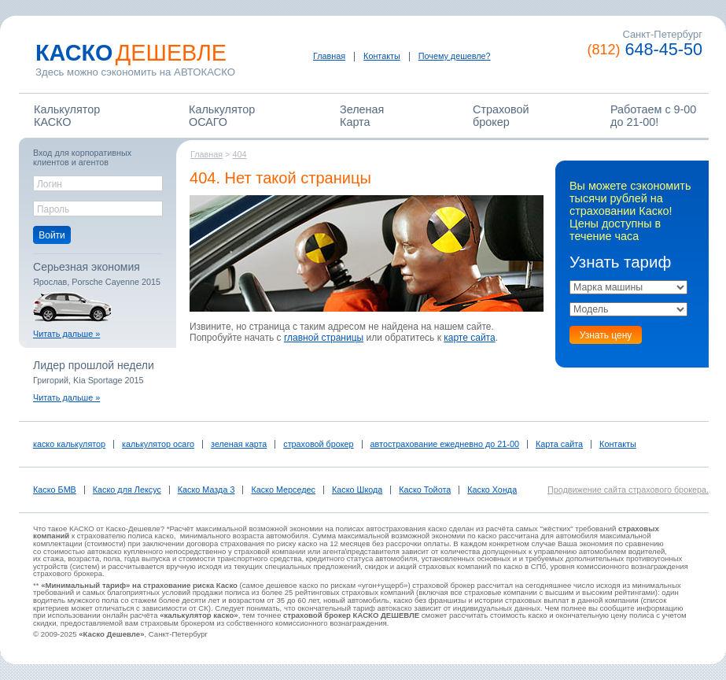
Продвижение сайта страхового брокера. (628, 489)
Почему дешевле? (454, 56)
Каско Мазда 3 (206, 489)
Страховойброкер (501, 115)
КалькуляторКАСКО (67, 115)
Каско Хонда (492, 489)
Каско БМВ (54, 489)
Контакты (381, 56)
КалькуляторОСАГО (222, 115)
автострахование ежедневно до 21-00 (444, 444)
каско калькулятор (69, 444)
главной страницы (323, 337)
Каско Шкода (357, 489)
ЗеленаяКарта (362, 115)
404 (239, 154)
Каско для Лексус (127, 489)
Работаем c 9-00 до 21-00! (653, 115)
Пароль (53, 209)
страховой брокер (318, 444)
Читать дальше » (66, 333)
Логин (49, 184)
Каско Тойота (425, 489)
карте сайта (469, 337)
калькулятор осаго (158, 444)
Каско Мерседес (283, 489)
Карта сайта (559, 444)
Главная (329, 56)
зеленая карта (239, 444)
